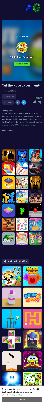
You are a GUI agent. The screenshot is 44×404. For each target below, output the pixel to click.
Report (9, 102)
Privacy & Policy (15, 395)
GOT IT (22, 399)
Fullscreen (10, 96)
